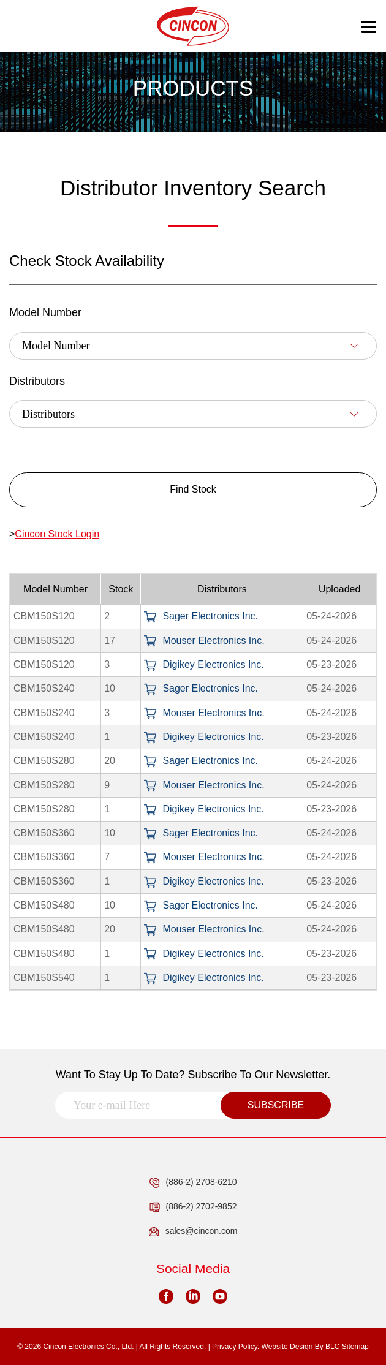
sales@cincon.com (193, 1231)
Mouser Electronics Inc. (204, 640)
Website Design (287, 1346)
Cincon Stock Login (57, 534)
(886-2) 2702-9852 (193, 1206)
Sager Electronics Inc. (201, 616)
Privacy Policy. (235, 1346)
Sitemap (355, 1346)
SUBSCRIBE (276, 1105)
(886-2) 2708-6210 (193, 1182)
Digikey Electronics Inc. (203, 664)
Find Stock (193, 489)
